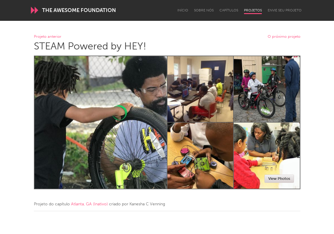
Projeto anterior (47, 37)
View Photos (279, 178)
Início (182, 10)
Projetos (253, 10)
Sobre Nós (204, 10)
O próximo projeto (284, 37)
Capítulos (228, 10)
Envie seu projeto (285, 10)
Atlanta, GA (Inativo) (89, 204)
